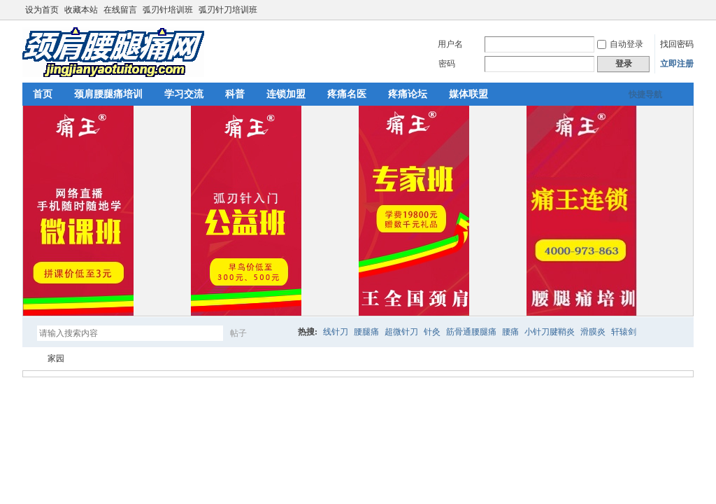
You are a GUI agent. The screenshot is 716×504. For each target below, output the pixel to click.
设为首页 (42, 10)
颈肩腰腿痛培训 (108, 94)
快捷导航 (645, 94)
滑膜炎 (593, 332)
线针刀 (335, 332)
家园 (56, 358)
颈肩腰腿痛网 (28, 359)
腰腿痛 (366, 332)
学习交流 (183, 94)
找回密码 (677, 44)
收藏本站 (81, 10)
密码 (446, 64)
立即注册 (677, 64)
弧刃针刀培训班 (228, 10)
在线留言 (120, 10)
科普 (235, 94)
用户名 (450, 44)
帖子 (238, 333)
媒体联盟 (468, 94)
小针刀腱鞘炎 (549, 332)
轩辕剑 (623, 332)
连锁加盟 (286, 94)
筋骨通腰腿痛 (471, 332)
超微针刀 (401, 332)
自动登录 (620, 44)
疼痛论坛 (407, 94)
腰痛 (510, 332)
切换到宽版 (686, 10)
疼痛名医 (346, 94)
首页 (42, 94)
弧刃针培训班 (168, 10)
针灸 (432, 332)
